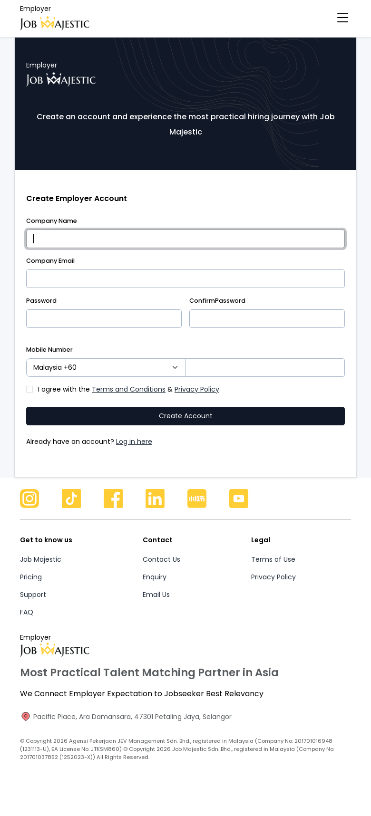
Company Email (50, 261)
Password (41, 301)
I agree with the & (128, 400)
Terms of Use (273, 570)
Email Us (156, 605)
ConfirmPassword (217, 301)
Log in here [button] (134, 452)
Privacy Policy (197, 400)
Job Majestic (40, 570)
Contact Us (161, 570)
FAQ (26, 623)
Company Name (51, 221)
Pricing (31, 588)
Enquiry (154, 588)
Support (33, 605)
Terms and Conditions (129, 400)
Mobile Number (49, 360)
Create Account (186, 427)
